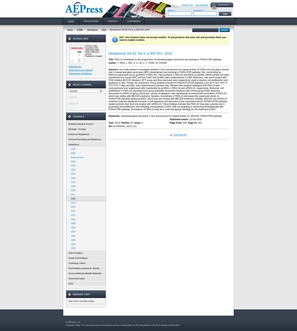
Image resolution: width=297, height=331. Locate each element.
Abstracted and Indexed (81, 70)
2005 (72, 240)
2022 (72, 170)
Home (70, 29)
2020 (72, 178)
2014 (72, 203)
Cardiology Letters (77, 263)
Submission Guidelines (80, 73)
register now (187, 5)
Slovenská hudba (76, 278)
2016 (72, 190)
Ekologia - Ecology (77, 129)
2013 (72, 207)
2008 (72, 227)
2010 (72, 219)
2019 (72, 182)
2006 (72, 236)
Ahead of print (76, 157)
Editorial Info (75, 66)
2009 (72, 223)
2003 (72, 248)
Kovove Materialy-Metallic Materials (85, 273)
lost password (201, 5)
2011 (72, 215)
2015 (104, 29)
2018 (72, 186)
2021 (72, 174)
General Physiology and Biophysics (85, 139)
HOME (80, 29)
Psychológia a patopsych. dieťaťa (84, 268)
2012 (72, 211)
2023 (72, 165)
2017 (72, 194)
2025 (72, 153)
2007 (72, 232)
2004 (72, 244)
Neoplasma (92, 29)
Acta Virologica (75, 253)
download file (180, 135)
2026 (72, 149)
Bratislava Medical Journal (81, 124)
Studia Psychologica (78, 258)
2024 (72, 161)
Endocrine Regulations (79, 134)
